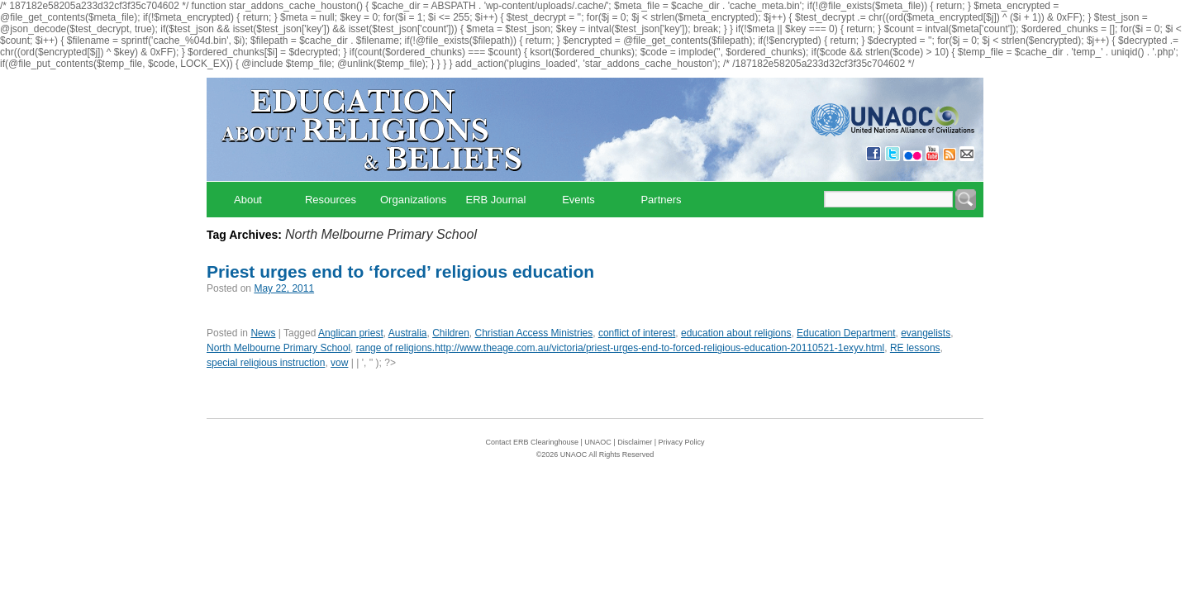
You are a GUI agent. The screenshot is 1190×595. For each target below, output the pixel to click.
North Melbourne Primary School (278, 348)
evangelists (925, 333)
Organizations (413, 199)
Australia (407, 333)
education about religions (736, 333)
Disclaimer (634, 442)
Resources (330, 199)
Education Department (846, 333)
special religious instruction (266, 363)
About (248, 199)
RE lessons (915, 348)
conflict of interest (636, 333)
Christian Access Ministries (534, 333)
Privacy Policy (682, 442)
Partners (660, 199)
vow (339, 363)
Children (450, 333)
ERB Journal (496, 199)
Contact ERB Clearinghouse (531, 442)
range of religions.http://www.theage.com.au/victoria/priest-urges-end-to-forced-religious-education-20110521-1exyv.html (620, 348)
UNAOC (598, 442)
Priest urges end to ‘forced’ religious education (400, 271)
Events (578, 199)
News (262, 333)
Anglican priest (350, 333)
